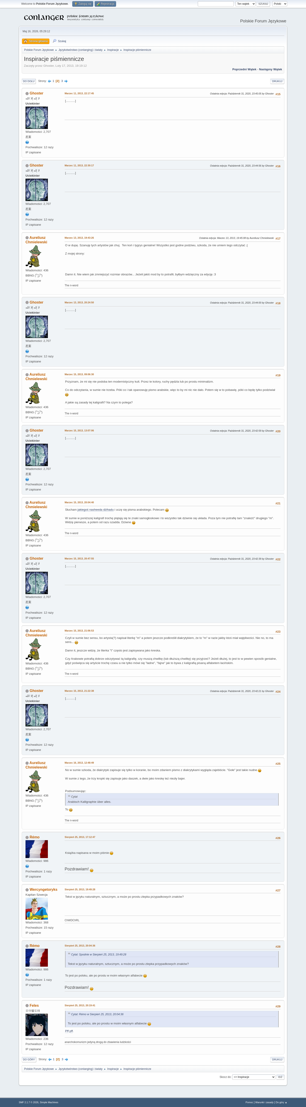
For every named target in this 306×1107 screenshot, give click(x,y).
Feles (34, 1005)
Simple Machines (49, 1102)
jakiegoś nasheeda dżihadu (96, 509)
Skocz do (225, 1077)
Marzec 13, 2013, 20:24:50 (79, 302)
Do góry (29, 1059)
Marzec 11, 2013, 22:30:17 (79, 165)
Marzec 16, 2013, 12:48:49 (79, 762)
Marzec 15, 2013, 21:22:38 (79, 690)
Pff (67, 1031)
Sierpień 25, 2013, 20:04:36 (80, 945)
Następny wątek (270, 69)
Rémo (34, 837)
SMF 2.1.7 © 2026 (28, 1102)
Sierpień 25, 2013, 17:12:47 (80, 837)
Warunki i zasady (264, 1102)
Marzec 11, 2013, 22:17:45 (79, 93)
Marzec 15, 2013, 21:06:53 (79, 630)
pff (71, 1031)
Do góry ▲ (281, 1102)
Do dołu (28, 81)
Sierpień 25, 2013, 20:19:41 (80, 1005)
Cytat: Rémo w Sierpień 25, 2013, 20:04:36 (97, 1014)
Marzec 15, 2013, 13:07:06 (79, 430)
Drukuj (277, 81)
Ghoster (36, 93)
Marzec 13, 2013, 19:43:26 (79, 237)
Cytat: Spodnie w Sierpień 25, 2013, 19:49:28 (98, 954)
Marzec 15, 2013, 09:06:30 (79, 374)
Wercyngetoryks (43, 889)
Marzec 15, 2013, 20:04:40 (79, 502)
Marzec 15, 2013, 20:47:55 (79, 558)
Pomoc (249, 1102)
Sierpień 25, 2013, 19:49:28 (80, 889)
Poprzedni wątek (244, 69)
